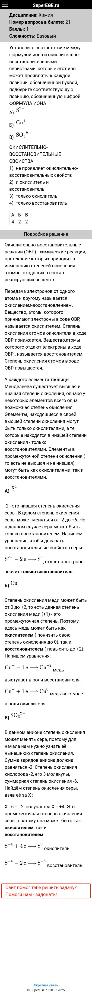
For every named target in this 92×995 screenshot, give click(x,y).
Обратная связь (46, 985)
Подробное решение (46, 234)
